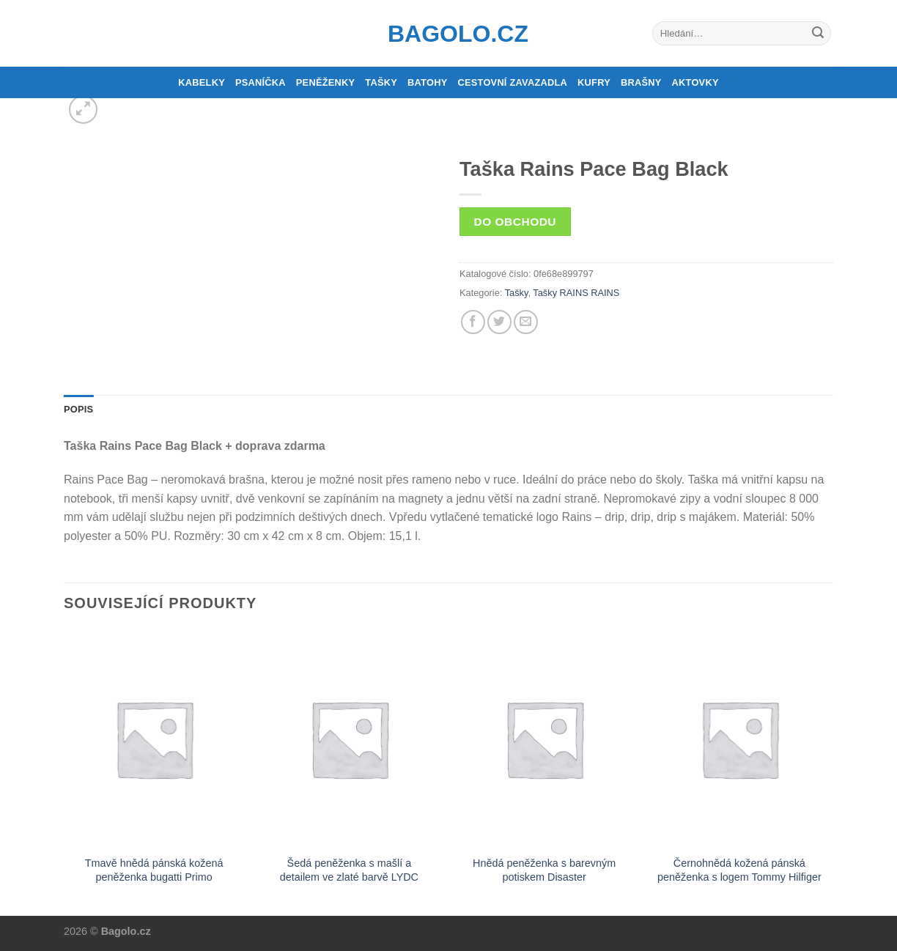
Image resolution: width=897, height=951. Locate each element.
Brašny (641, 82)
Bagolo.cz (448, 33)
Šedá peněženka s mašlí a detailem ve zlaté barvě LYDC (349, 870)
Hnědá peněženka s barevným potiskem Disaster (544, 870)
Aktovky (695, 82)
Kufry (593, 82)
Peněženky (325, 82)
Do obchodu (515, 221)
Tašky (381, 82)
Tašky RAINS (560, 292)
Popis (78, 409)
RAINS (605, 292)
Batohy (427, 82)
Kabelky (201, 82)
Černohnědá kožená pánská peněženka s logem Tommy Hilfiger (739, 870)
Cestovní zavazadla (512, 82)
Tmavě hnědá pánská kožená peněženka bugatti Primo (154, 870)
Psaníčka (260, 82)
